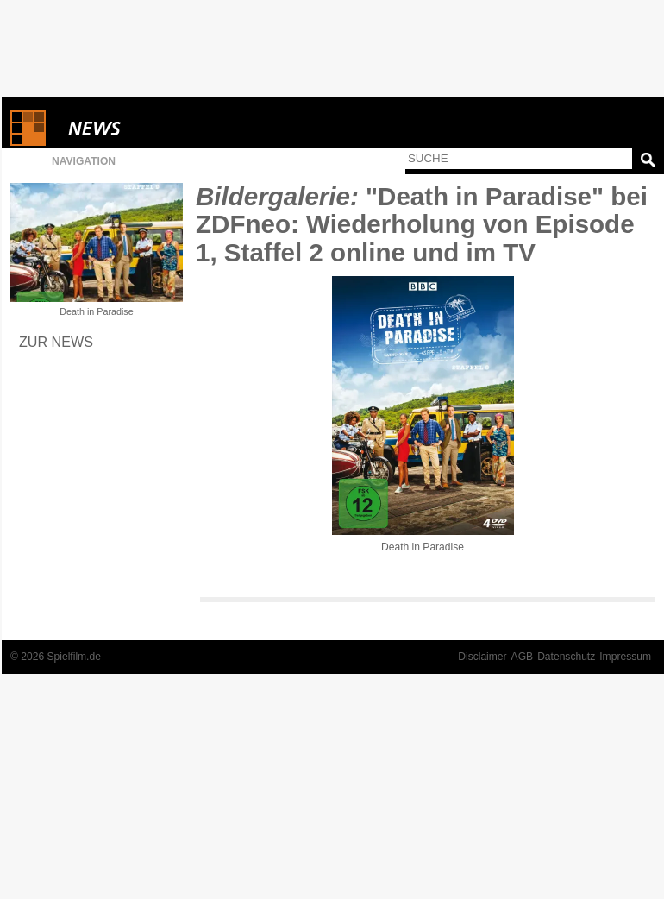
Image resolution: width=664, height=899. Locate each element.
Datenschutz (566, 657)
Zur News (56, 341)
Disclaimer (482, 657)
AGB (522, 657)
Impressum (625, 657)
